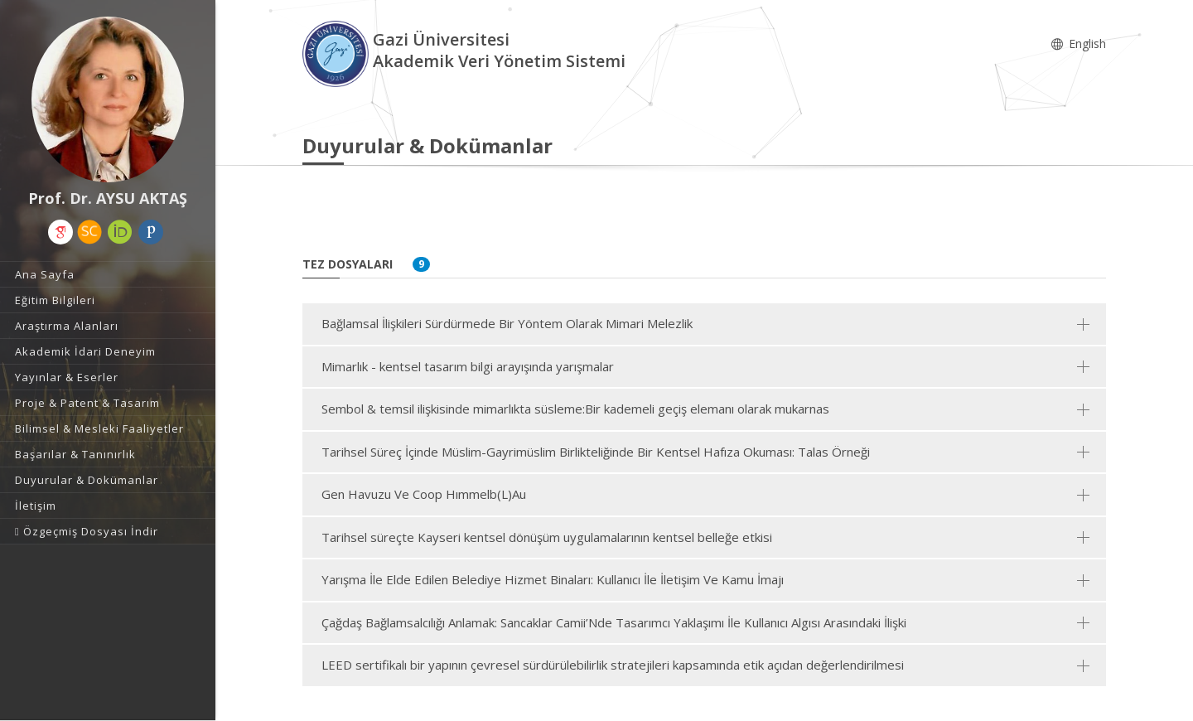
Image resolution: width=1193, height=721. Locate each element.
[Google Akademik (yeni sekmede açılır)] (60, 232)
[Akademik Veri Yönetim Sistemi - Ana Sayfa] (337, 52)
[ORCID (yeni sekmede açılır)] (120, 232)
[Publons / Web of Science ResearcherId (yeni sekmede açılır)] (150, 232)
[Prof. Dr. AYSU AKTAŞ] (107, 99)
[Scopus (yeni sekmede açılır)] (89, 232)
